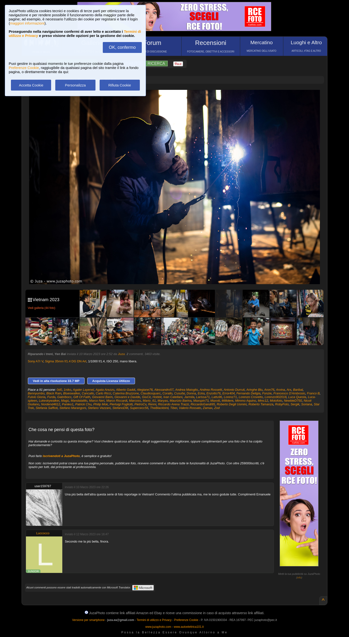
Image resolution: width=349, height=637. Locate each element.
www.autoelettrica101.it (189, 627)
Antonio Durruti (234, 389)
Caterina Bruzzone (126, 393)
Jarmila (189, 397)
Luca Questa (297, 397)
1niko (67, 389)
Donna (191, 393)
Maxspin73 (201, 400)
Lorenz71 (230, 397)
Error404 (228, 393)
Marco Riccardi (116, 400)
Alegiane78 (145, 389)
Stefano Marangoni (72, 408)
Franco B (313, 393)
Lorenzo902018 (275, 397)
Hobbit (157, 397)
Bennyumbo (36, 393)
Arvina (280, 389)
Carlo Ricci (103, 393)
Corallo (167, 393)
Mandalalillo (79, 400)
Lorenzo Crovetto (251, 397)
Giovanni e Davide (127, 397)
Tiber (173, 408)
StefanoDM (120, 408)
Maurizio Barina (180, 400)
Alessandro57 (164, 389)
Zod (217, 408)
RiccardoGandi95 (202, 404)
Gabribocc (64, 397)
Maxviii (215, 400)
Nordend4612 (50, 404)
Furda (51, 397)
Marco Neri (97, 400)
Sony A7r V (35, 361)
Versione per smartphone (88, 620)
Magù (65, 400)
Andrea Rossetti (210, 389)
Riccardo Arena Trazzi (173, 404)
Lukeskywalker (49, 400)
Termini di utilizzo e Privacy (154, 620)
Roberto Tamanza (260, 404)
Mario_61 (149, 400)
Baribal (298, 389)
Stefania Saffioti (47, 408)
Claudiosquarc (151, 393)
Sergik (295, 404)
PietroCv (140, 404)
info (299, 577)
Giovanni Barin (102, 397)
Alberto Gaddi (125, 389)
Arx (288, 389)
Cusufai (179, 393)
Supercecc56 (139, 408)
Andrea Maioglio (186, 389)
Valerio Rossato (190, 408)
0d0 (59, 389)
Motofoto (276, 400)
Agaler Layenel (83, 389)
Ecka (201, 393)
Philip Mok (100, 404)
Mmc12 (263, 400)
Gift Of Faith (81, 397)
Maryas (163, 400)
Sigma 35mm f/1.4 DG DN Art (66, 361)
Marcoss (135, 400)
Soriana (306, 404)
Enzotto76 (213, 393)
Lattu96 (217, 397)
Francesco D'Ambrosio (289, 393)
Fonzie (267, 393)
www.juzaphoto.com (158, 627)
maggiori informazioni (27, 23)
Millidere (227, 400)
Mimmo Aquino (245, 400)
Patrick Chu (83, 404)
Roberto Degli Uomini (232, 404)
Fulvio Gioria (37, 397)
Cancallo (88, 393)
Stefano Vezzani (99, 408)
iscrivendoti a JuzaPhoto (61, 456)
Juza (121, 354)
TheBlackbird (159, 408)
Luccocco (42, 533)
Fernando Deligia (248, 393)
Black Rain (53, 393)
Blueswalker (71, 393)
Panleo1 (68, 404)
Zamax (208, 408)
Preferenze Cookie (24, 68)
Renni (152, 404)
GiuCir (146, 397)
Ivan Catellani (172, 397)
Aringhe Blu (254, 389)
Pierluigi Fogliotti (121, 404)
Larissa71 (203, 397)
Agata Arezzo (104, 389)
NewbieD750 (293, 400)
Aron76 (269, 389)
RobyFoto (282, 404)
